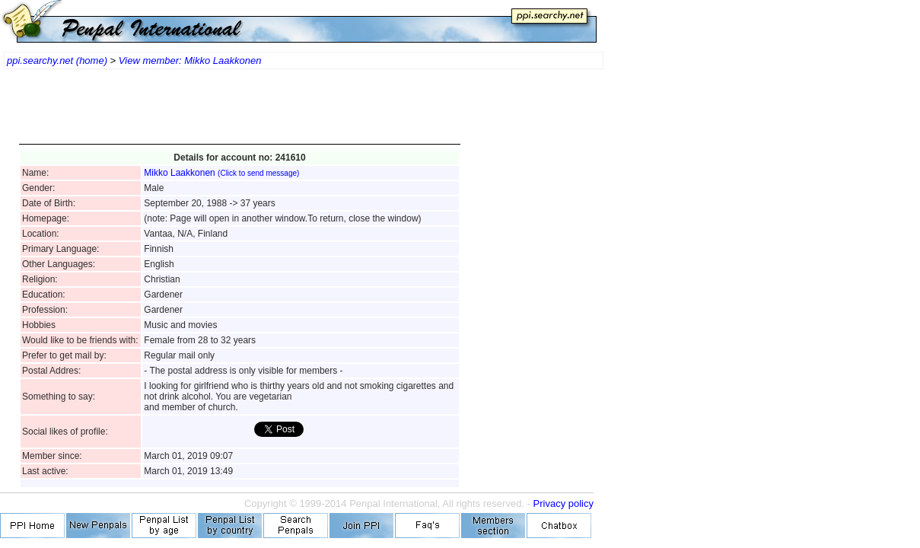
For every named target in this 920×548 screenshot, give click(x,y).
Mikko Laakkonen (221, 172)
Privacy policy (563, 503)
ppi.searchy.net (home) (57, 60)
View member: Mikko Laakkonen (190, 60)
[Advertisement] (240, 114)
